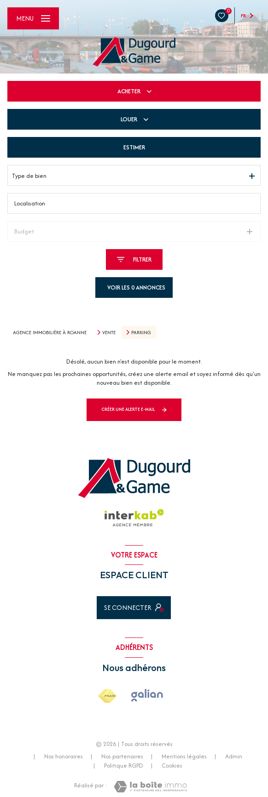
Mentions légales (184, 756)
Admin (233, 756)
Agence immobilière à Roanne (50, 332)
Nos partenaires (122, 756)
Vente (109, 332)
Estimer (134, 147)
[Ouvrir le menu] (33, 18)
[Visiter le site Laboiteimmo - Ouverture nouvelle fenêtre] (150, 786)
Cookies (172, 765)
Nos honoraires (63, 756)
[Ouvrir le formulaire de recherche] (134, 259)
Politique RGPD (123, 765)
